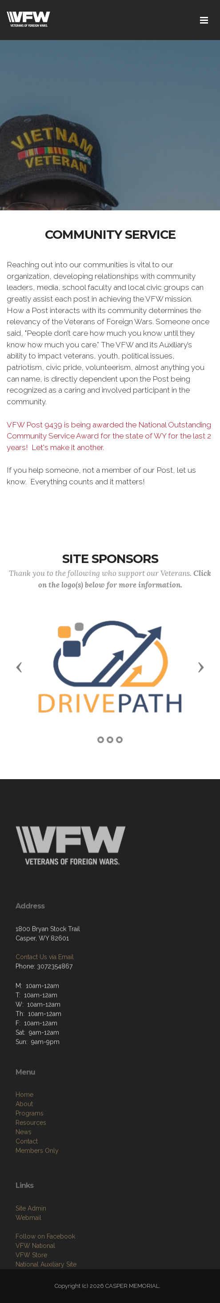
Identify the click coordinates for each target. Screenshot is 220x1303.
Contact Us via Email (45, 984)
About (24, 1143)
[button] (19, 666)
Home (24, 1134)
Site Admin (31, 1243)
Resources (31, 1162)
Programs (30, 1152)
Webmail (28, 1253)
